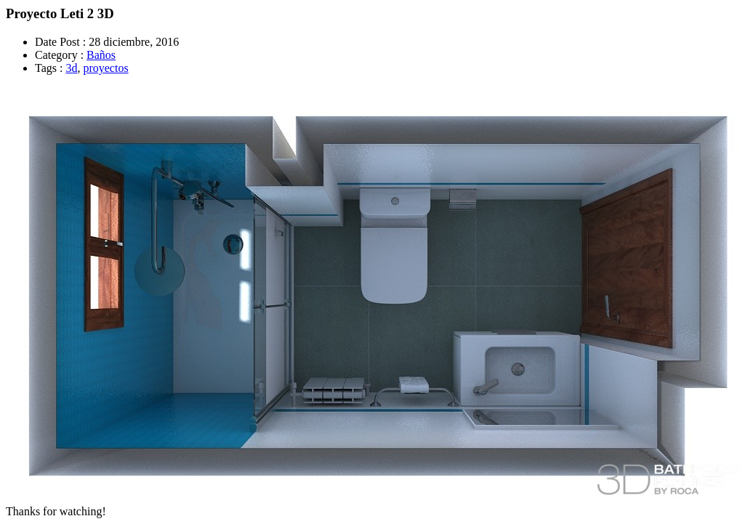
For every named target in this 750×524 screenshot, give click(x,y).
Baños (101, 55)
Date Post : (60, 42)
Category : (59, 55)
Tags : (48, 68)
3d (71, 68)
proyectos (105, 68)
